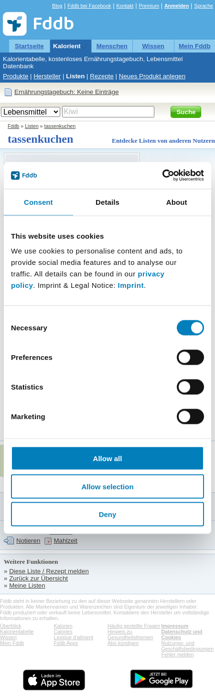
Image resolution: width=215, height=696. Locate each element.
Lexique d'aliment (74, 637)
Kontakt (124, 6)
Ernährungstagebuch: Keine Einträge (66, 91)
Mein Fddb (195, 46)
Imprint (131, 285)
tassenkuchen (59, 126)
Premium (149, 6)
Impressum (175, 626)
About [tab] (176, 202)
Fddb (13, 126)
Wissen (153, 46)
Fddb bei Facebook (89, 6)
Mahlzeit (65, 540)
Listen (75, 76)
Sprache (203, 6)
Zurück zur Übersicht (38, 578)
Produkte (15, 76)
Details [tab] (107, 202)
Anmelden (176, 6)
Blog (57, 6)
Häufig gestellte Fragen (134, 626)
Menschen (112, 46)
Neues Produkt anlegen (152, 76)
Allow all (107, 458)
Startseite (29, 46)
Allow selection (107, 486)
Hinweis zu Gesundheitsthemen (130, 634)
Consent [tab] (38, 202)
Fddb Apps (66, 643)
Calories (63, 631)
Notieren (28, 540)
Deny (108, 514)
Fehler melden (177, 654)
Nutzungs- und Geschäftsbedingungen (187, 646)
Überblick (10, 626)
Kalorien (63, 626)
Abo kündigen (123, 643)
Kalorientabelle (76, 46)
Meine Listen (27, 585)
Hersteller (47, 76)
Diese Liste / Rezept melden (49, 571)
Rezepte (102, 76)
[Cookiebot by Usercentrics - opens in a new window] (162, 175)
